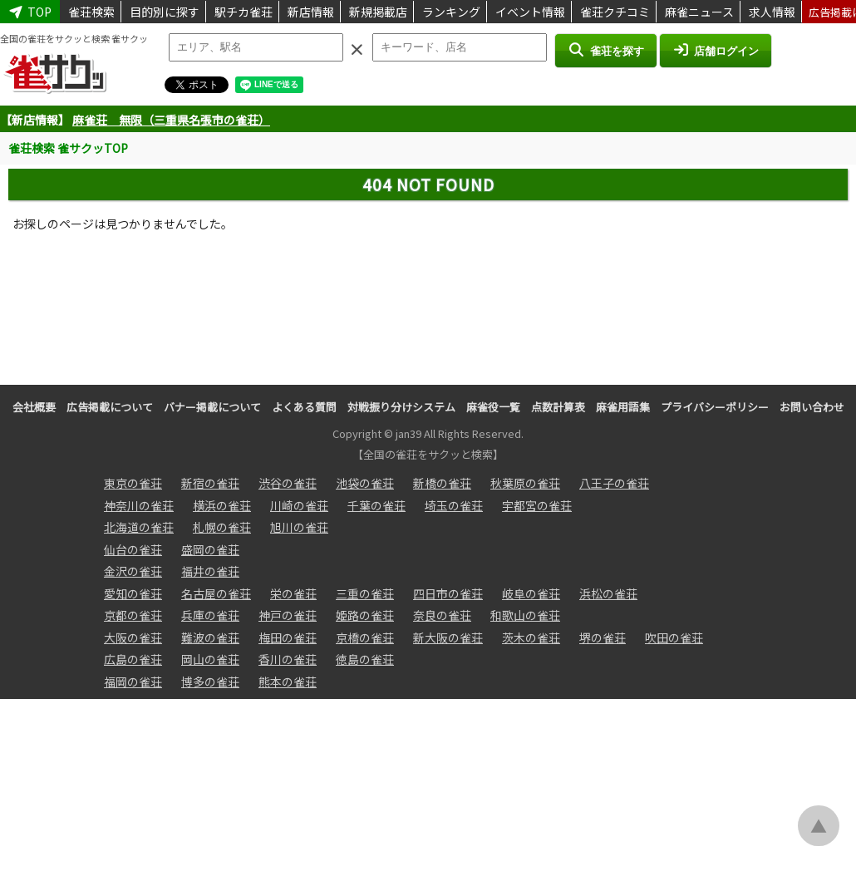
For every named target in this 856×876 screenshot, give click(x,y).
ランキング (451, 11)
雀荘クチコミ (615, 11)
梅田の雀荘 (287, 637)
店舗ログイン (715, 49)
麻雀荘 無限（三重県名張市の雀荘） (171, 119)
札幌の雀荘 (222, 527)
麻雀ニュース (699, 11)
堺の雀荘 (602, 637)
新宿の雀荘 (210, 483)
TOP (30, 11)
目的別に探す (164, 11)
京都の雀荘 (133, 615)
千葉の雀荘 (376, 505)
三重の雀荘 (365, 593)
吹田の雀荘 (674, 637)
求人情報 (772, 11)
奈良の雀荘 (442, 615)
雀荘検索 (91, 11)
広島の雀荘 (133, 659)
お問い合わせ (812, 407)
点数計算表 (558, 407)
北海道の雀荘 (139, 527)
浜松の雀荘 (608, 593)
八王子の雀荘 (614, 483)
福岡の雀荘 (133, 681)
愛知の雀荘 (133, 593)
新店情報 (311, 11)
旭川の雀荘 (299, 527)
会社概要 (34, 407)
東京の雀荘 (133, 483)
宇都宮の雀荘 (537, 505)
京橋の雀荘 (365, 637)
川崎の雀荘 (299, 505)
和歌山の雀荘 (525, 615)
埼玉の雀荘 (454, 505)
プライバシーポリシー (715, 407)
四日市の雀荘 (448, 593)
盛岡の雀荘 (210, 549)
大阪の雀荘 (133, 637)
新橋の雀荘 (442, 483)
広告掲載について (109, 407)
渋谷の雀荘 (287, 483)
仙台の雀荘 (133, 549)
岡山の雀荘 (210, 659)
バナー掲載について (212, 407)
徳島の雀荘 (365, 659)
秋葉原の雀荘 (525, 483)
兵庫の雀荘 (210, 615)
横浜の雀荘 (222, 505)
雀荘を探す (605, 49)
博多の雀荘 (210, 681)
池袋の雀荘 (365, 483)
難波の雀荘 (210, 637)
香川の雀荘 (287, 659)
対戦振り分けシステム (401, 407)
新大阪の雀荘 (448, 637)
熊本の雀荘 (287, 681)
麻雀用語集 (623, 407)
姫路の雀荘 (365, 615)
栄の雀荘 (293, 593)
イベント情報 (530, 11)
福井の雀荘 (210, 571)
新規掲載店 (378, 11)
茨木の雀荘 (531, 637)
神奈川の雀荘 (139, 505)
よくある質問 (304, 407)
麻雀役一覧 (493, 407)
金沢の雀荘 (133, 571)
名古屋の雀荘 (216, 593)
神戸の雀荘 (287, 615)
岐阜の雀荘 (531, 593)
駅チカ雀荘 (243, 11)
